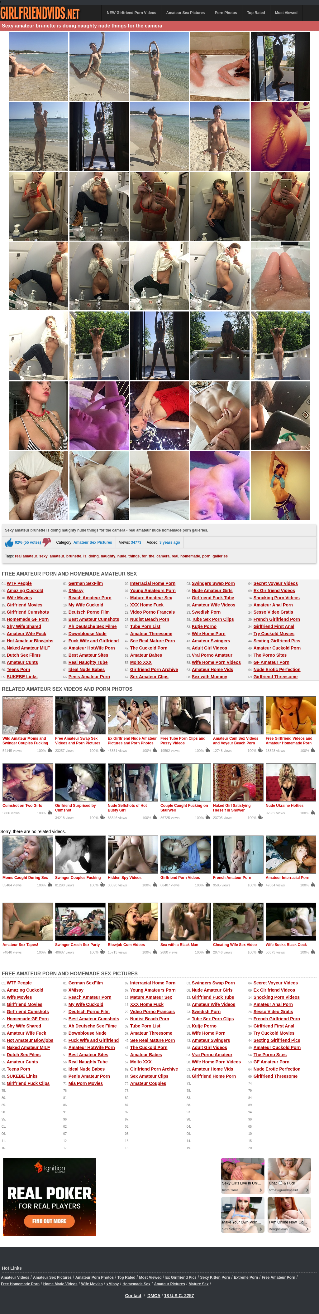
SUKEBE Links (22, 676)
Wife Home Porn (209, 633)
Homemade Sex (136, 1284)
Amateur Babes (146, 655)
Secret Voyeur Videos (276, 583)
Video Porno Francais (152, 612)
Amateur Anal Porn (273, 604)
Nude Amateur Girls (212, 590)
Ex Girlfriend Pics (181, 1277)
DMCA (153, 1295)
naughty (108, 556)
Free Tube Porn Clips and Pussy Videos (182, 740)
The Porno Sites (270, 655)
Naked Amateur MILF (28, 647)
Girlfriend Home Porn (214, 1076)
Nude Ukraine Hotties (284, 805)
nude (121, 556)
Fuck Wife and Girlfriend (94, 640)
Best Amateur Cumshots (94, 619)
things (134, 556)
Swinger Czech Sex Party (77, 945)
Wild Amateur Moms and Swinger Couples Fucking (25, 740)
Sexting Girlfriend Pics (277, 640)
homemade (190, 556)
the (152, 556)
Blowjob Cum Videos (126, 945)
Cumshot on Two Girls (22, 805)
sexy (43, 556)
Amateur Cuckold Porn (277, 647)
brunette (73, 556)
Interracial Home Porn (153, 583)
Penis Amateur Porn (89, 676)
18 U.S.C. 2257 (179, 1295)
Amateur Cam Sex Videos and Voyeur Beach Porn (235, 740)
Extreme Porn (246, 1277)
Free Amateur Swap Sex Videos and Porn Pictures (77, 740)
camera (162, 556)
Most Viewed (286, 13)
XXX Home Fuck (147, 604)
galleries (220, 556)
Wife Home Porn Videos (216, 662)
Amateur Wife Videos (214, 604)
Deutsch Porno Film (89, 612)
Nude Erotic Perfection (277, 669)
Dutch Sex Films (24, 655)
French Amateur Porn (232, 877)
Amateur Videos (15, 1277)
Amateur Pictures (169, 1284)
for (144, 556)
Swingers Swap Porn (213, 583)
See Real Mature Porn (152, 640)
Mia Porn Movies (86, 1083)
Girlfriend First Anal (274, 626)
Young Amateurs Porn (153, 590)
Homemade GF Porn (28, 619)
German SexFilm (86, 583)
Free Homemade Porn (20, 1284)
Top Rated (256, 13)
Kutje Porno (204, 626)
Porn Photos (226, 13)
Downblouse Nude (88, 633)
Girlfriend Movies (24, 604)
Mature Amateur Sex (151, 597)
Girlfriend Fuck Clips (28, 1083)
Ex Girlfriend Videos (274, 590)
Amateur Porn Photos (94, 1277)
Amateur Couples (148, 1083)
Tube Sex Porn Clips (213, 619)
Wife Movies (19, 597)
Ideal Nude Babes (87, 669)
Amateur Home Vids (212, 669)
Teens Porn (18, 669)
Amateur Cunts (22, 662)
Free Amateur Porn (278, 1277)
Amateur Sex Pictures (185, 13)
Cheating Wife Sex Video (235, 945)
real (175, 556)
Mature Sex (199, 1284)
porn (206, 556)
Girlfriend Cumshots (28, 612)
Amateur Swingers (211, 640)
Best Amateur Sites (88, 655)
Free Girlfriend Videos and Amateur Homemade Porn (289, 740)
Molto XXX (141, 662)
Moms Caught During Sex (25, 877)
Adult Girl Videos (209, 647)
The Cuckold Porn (149, 647)
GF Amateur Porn (271, 662)
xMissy (112, 1284)
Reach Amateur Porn (90, 597)
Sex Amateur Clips (149, 676)
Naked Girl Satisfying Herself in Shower (232, 807)
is (84, 556)
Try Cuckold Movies (274, 633)
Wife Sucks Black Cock (286, 945)
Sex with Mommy (209, 676)
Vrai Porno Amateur (212, 655)
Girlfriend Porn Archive (154, 669)
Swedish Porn (206, 612)
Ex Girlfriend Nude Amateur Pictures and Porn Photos (132, 740)
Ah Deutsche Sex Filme (93, 626)
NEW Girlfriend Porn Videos (131, 13)
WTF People (19, 583)
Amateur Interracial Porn (287, 877)
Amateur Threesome (151, 633)
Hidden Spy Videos (124, 877)
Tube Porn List (145, 626)
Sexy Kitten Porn (215, 1277)
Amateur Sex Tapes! (20, 945)
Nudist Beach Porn (149, 619)
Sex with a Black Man (179, 945)
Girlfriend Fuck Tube (213, 597)
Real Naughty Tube (88, 662)
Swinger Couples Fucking (78, 877)
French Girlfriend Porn (277, 619)
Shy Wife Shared (24, 626)
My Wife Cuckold (86, 604)
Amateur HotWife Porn (92, 647)
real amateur (26, 556)
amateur (57, 556)
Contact (133, 1295)
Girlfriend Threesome (276, 676)
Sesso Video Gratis (273, 612)
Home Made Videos (60, 1284)
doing (93, 556)
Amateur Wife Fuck (26, 633)
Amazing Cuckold (25, 590)
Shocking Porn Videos (277, 597)
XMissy (76, 590)
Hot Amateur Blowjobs (30, 640)
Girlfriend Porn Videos (180, 877)
